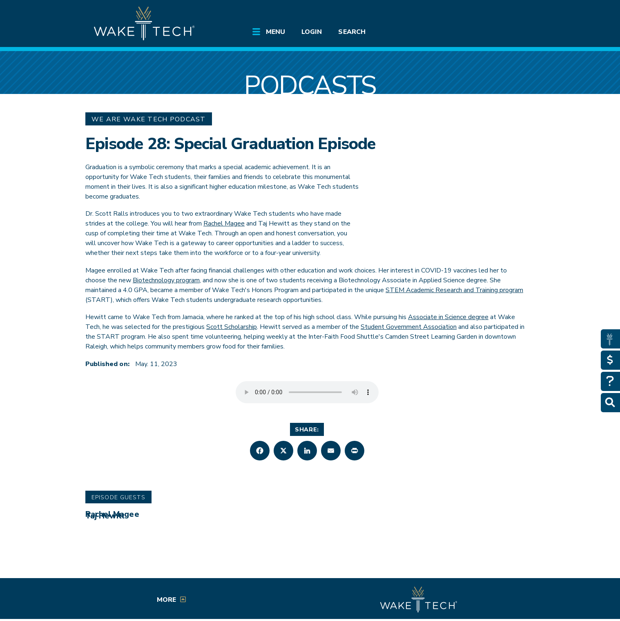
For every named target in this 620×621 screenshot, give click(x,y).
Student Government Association (409, 326)
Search (351, 31)
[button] (260, 450)
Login (311, 31)
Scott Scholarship (231, 326)
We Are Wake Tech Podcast (148, 119)
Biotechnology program (166, 280)
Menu (275, 31)
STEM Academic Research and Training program (454, 290)
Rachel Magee (224, 223)
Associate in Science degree (448, 317)
